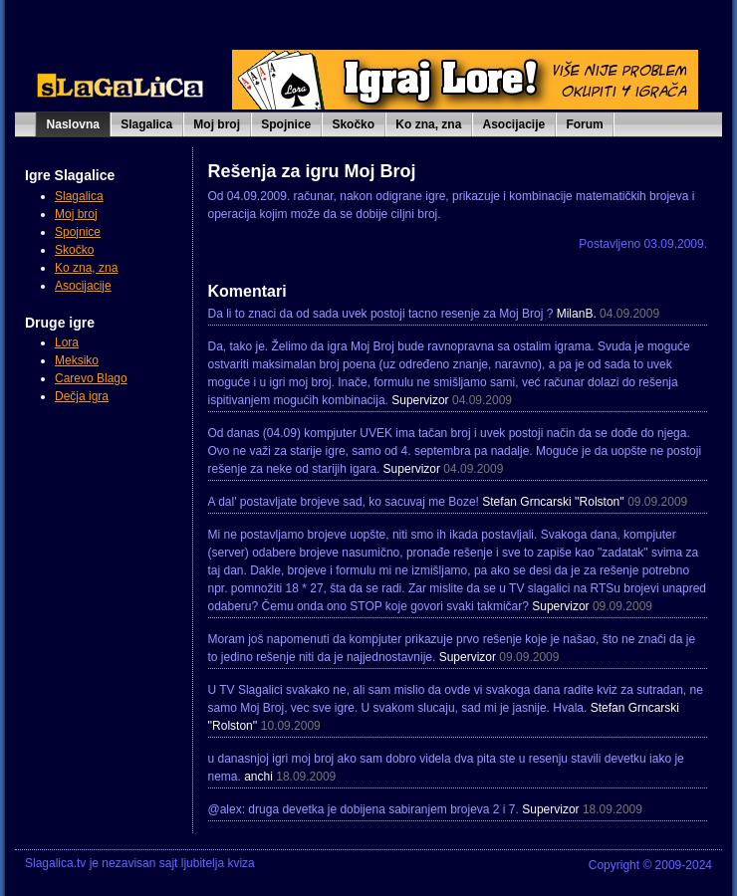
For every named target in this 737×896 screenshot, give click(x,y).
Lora (67, 342)
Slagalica (146, 124)
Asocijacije (514, 124)
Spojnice (286, 124)
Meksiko (77, 360)
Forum (584, 124)
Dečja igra (82, 396)
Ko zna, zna (428, 124)
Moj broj (216, 124)
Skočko (353, 124)
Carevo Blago (91, 378)
